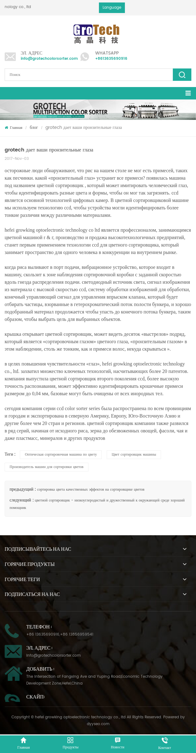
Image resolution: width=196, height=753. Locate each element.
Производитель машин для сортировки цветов (46, 467)
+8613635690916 (111, 59)
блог (34, 127)
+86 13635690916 (42, 634)
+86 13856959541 (76, 634)
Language (112, 8)
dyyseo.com (98, 724)
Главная (13, 128)
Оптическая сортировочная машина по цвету (61, 454)
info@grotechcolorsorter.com (49, 59)
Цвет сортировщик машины (134, 454)
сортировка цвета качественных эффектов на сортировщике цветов (90, 490)
